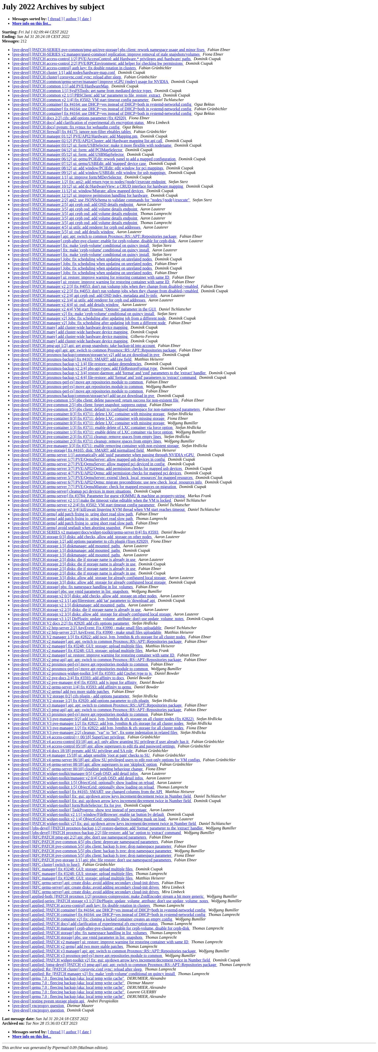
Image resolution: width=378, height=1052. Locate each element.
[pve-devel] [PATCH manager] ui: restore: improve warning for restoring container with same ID (91, 277)
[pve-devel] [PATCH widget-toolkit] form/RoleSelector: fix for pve (67, 805)
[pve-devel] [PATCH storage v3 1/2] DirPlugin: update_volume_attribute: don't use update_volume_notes (98, 619)
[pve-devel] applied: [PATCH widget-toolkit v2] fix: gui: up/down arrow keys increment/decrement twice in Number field (111, 960)
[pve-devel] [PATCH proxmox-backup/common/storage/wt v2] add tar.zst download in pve (86, 355)
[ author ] (71, 19)
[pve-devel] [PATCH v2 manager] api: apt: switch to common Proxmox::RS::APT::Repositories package (97, 641)
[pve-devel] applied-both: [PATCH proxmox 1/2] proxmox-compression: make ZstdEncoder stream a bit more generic (108, 896)
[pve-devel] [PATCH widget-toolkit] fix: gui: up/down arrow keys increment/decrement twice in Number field (102, 796)
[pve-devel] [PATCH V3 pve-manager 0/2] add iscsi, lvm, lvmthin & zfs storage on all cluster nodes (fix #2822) (103, 719)
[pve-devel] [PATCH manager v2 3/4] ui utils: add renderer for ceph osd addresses (79, 300)
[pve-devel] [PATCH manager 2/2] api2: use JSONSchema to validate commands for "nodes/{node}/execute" (101, 200)
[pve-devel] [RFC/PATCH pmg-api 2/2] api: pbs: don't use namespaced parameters (79, 837)
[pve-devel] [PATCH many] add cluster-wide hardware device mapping (70, 327)
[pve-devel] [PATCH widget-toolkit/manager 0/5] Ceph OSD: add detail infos (75, 773)
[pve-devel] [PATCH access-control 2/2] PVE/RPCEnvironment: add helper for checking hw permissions (98, 63)
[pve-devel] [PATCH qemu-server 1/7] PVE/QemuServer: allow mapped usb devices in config (89, 459)
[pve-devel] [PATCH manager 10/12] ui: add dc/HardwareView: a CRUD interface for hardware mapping (98, 186)
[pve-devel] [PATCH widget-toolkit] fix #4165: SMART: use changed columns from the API (87, 792)
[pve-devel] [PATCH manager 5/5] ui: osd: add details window (63, 232)
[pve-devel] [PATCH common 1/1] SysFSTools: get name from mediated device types (82, 91)
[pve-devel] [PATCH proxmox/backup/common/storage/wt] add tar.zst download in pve (83, 395)
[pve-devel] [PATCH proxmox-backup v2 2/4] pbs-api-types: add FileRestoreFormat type (85, 368)
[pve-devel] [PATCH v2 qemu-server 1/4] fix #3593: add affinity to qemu (72, 687)
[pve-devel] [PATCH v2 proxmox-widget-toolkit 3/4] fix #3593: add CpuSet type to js (82, 673)
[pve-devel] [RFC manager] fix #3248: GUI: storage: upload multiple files (73, 869)
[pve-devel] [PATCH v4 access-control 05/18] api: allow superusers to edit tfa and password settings (94, 746)
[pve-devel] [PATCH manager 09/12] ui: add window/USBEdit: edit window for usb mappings (89, 172)
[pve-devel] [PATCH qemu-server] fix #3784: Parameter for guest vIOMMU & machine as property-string (99, 496)
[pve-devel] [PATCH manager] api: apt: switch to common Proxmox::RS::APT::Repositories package (95, 236)
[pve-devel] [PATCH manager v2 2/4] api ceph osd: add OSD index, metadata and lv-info (85, 295)
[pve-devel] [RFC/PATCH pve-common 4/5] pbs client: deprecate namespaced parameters (85, 842)
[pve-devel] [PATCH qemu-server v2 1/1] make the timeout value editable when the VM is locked (92, 500)
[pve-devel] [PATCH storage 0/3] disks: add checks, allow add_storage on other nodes (82, 537)
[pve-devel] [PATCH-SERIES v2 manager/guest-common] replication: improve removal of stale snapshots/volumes (106, 54)
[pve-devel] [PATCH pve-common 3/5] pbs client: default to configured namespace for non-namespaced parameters (106, 409)
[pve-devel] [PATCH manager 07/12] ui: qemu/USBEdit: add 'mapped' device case (79, 163)
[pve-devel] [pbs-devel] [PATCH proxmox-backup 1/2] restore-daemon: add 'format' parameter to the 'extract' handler (108, 828)
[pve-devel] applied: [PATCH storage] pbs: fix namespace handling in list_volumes (80, 933)
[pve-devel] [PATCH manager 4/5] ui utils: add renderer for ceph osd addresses (76, 227)
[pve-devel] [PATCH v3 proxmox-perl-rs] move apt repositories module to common (80, 714)
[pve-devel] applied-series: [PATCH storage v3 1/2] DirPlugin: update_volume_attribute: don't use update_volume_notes (110, 901)
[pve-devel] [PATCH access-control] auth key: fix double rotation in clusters (74, 68)
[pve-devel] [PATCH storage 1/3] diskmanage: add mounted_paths (66, 546)
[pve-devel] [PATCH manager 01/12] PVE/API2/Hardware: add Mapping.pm (75, 136)
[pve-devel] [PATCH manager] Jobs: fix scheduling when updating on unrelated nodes (82, 259)
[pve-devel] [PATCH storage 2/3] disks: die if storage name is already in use (74, 559)
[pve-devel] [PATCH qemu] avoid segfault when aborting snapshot (66, 527)
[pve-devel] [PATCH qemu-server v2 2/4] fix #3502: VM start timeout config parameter (84, 505)
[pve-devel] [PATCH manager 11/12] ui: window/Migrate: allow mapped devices (78, 191)
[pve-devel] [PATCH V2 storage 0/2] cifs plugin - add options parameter (71, 696)
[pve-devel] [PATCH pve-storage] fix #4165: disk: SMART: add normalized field (78, 450)
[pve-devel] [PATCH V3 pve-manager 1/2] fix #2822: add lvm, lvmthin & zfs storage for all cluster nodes (98, 723)
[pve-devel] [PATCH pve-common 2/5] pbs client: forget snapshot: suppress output (80, 405)
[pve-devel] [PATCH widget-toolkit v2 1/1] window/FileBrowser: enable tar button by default (88, 814)
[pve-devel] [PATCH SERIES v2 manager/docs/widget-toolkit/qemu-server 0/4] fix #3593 (85, 532)
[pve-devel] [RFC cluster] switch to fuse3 (46, 864)
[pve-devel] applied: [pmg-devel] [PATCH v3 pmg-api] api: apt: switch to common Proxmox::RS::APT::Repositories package (114, 964)
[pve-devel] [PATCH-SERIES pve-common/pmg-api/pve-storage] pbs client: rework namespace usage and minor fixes (108, 50)
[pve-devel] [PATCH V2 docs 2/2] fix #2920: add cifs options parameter (71, 623)
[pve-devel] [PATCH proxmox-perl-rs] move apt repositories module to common (78, 382)
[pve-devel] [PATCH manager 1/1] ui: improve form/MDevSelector (67, 177)
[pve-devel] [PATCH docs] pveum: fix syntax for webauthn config (66, 127)
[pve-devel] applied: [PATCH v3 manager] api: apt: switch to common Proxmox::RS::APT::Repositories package (104, 951)
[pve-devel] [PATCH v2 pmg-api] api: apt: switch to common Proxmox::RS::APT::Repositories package (97, 660)
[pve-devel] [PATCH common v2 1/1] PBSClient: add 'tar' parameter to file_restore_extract (86, 95)
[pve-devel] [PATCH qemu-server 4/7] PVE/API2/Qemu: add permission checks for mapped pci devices (97, 473)
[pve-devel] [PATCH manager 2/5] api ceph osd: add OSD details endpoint (73, 204)
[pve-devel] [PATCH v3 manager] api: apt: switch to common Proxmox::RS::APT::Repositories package (97, 705)
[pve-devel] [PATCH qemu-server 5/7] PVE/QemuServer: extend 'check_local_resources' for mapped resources (103, 477)
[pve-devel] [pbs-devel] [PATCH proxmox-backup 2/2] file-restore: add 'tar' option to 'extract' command (97, 832)
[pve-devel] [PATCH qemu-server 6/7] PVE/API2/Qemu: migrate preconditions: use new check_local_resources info (107, 482)
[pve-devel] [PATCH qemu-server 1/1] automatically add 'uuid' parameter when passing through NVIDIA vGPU (103, 455)
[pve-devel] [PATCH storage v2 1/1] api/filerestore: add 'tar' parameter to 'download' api (84, 600)
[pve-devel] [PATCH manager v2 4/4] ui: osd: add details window (66, 304)
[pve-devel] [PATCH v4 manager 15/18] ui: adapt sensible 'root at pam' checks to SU (81, 755)
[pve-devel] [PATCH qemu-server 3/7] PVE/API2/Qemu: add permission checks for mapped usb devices (97, 468)
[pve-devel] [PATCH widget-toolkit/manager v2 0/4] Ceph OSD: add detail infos (78, 778)
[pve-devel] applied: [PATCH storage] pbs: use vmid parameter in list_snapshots (77, 937)
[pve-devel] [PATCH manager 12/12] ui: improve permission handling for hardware (80, 195)
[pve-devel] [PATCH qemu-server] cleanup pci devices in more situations (72, 491)
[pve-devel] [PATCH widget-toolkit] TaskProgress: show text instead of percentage (80, 810)
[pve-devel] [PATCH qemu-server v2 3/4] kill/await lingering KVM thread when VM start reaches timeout (99, 509)
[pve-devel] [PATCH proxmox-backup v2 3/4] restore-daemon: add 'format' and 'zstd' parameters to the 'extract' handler (109, 373)
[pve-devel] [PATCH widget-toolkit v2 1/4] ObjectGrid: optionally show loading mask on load (89, 819)
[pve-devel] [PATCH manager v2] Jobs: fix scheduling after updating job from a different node (89, 318)
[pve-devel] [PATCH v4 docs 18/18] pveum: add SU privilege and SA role (72, 751)
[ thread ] (55, 19)
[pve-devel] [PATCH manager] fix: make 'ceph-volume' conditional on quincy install (81, 245)
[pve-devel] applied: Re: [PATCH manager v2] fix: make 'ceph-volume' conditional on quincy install (94, 974)
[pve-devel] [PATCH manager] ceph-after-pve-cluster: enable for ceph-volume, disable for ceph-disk (94, 241)
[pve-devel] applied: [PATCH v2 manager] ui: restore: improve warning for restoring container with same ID (100, 942)
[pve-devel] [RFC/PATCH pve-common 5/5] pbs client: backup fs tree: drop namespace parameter (92, 846)
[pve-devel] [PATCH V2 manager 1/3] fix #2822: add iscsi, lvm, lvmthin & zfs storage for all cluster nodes (99, 637)
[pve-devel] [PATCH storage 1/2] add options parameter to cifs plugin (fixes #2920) (80, 541)
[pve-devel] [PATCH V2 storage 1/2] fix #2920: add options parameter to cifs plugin (81, 700)
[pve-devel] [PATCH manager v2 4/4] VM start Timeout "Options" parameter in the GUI (84, 309)
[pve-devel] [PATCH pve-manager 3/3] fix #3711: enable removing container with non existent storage (96, 446)
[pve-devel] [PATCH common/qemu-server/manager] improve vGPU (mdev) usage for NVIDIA (90, 81)
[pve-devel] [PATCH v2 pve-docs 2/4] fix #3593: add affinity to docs (68, 678)
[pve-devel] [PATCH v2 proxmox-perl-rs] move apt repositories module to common (80, 664)
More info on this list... (31, 23)
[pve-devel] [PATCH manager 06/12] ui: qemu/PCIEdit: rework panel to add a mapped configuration (94, 159)
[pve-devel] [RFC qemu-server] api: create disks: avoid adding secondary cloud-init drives (86, 883)
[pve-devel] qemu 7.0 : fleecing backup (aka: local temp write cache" (68, 978)
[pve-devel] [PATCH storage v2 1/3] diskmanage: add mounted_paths (69, 605)
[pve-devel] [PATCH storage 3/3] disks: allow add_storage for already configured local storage (89, 578)
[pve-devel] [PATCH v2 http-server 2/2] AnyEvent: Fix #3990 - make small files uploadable (87, 628)
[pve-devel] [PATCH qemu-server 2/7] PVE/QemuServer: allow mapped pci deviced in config (89, 464)
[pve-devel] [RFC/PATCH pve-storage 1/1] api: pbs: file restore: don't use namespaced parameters (92, 860)
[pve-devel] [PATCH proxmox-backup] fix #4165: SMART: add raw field (72, 359)
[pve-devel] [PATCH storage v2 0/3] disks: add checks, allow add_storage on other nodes (85, 596)
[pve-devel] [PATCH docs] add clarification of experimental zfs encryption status (78, 122)
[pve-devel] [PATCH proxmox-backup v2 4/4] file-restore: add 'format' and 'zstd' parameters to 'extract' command (104, 377)
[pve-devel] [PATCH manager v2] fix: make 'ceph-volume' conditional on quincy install (83, 314)
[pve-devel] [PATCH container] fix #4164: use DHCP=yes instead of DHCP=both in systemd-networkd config (102, 104)
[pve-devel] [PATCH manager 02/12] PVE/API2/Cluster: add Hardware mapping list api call (87, 141)
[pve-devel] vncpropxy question (38, 1005)
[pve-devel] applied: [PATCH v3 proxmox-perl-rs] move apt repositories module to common (87, 955)
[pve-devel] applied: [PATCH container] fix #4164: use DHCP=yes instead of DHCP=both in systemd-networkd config (109, 910)
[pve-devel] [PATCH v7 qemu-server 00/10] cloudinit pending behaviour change (78, 769)
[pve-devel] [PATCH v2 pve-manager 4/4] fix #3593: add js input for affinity (75, 682)
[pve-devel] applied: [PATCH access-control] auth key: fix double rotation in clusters (81, 905)
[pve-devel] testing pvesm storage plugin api (48, 1001)
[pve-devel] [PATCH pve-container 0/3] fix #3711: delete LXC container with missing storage (88, 414)
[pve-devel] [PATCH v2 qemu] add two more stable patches (61, 691)
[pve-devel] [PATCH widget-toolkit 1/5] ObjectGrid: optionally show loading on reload (83, 782)
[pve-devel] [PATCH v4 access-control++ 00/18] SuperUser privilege (68, 737)
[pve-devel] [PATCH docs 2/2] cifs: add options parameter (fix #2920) (69, 118)
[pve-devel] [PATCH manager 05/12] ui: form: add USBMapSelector (68, 154)
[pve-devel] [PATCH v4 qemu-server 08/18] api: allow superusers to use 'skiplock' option (85, 764)
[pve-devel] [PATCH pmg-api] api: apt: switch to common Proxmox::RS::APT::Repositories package (94, 350)
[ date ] (85, 19)
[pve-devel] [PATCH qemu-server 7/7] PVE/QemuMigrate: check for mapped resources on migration (94, 487)
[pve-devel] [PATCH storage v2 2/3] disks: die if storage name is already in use (76, 609)
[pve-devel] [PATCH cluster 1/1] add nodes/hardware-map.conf (64, 72)
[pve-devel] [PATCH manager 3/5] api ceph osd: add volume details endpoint (75, 209)
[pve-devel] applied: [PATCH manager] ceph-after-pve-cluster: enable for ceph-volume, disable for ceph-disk (101, 928)
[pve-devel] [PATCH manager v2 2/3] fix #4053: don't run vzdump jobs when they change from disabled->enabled (105, 286)
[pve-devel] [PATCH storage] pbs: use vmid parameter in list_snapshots (70, 591)
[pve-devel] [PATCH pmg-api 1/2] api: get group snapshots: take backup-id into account (84, 345)
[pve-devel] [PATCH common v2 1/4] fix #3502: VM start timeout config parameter (81, 100)
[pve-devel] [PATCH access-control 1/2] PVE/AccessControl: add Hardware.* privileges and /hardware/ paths (102, 59)
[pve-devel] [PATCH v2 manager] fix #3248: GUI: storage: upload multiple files (77, 646)
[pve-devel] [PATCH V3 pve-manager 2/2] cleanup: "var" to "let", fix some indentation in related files (95, 732)
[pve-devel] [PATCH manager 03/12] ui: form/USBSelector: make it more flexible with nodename (92, 145)
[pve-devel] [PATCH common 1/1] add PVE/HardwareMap (60, 86)
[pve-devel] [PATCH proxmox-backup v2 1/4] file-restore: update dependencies (77, 364)
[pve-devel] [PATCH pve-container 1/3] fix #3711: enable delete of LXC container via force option (93, 427)
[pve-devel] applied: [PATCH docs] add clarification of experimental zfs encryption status (85, 924)
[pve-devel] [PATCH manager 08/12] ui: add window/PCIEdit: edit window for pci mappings (88, 168)
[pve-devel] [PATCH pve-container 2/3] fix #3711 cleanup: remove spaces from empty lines (87, 436)
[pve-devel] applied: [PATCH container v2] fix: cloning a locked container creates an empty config (92, 919)
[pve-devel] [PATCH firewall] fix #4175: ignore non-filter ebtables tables (72, 131)
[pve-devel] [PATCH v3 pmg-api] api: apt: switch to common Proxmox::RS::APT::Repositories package (97, 710)
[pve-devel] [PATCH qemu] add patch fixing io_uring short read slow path (73, 514)
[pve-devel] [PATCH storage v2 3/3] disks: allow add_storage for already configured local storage (92, 614)
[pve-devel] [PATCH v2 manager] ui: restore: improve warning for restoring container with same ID (93, 655)
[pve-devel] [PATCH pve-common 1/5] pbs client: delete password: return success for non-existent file (95, 400)
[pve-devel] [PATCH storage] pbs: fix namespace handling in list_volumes (73, 587)
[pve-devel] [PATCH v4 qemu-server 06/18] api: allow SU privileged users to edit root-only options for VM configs (106, 760)
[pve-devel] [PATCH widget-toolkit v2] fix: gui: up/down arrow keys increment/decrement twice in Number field (104, 823)
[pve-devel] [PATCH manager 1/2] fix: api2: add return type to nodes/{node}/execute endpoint (89, 182)
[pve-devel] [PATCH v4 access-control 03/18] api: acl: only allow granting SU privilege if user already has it (101, 741)
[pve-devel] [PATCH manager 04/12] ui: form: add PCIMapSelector (67, 150)
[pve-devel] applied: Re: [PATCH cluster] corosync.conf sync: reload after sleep (77, 969)
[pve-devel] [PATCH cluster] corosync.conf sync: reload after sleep (67, 77)
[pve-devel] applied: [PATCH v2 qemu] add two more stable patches (68, 946)
